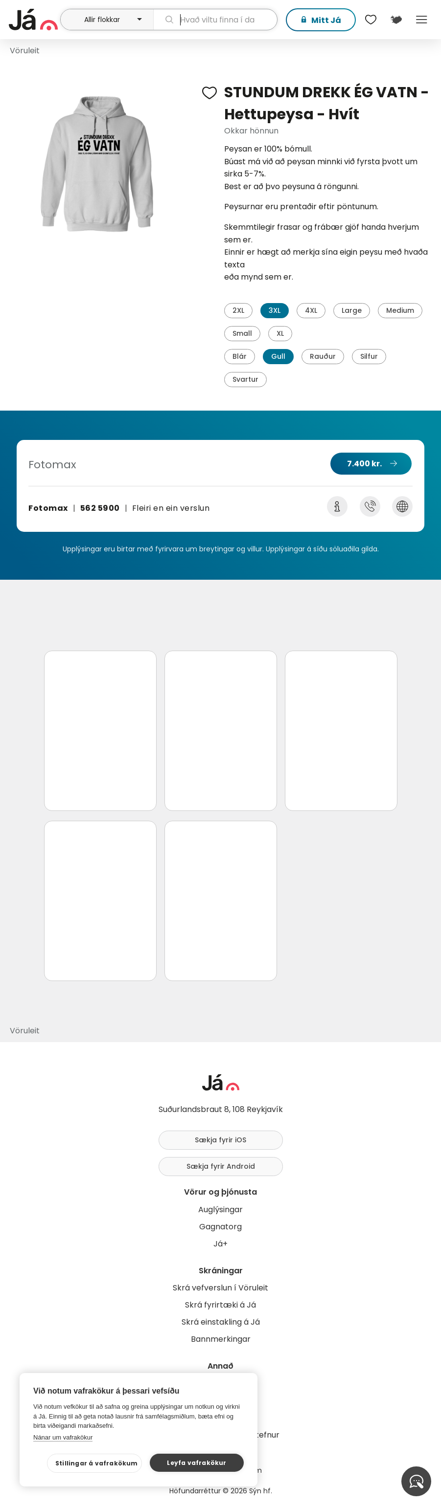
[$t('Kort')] (396, 19)
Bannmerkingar (221, 1339)
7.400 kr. (364, 463)
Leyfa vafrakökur (196, 1463)
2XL (238, 310)
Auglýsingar (220, 1209)
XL (280, 333)
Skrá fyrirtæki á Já (220, 1304)
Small (242, 333)
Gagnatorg (220, 1226)
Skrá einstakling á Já (221, 1322)
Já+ (220, 1243)
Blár (239, 356)
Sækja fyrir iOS (220, 1140)
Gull (278, 356)
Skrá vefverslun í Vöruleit (220, 1287)
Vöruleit (25, 50)
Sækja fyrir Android (220, 1166)
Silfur (369, 356)
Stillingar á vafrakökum (96, 1463)
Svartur (245, 379)
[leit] (215, 19)
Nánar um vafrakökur (63, 1437)
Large (352, 310)
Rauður (323, 356)
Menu (421, 19)
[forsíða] (33, 19)
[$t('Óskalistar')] (370, 19)
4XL (311, 310)
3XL (274, 310)
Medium (400, 310)
